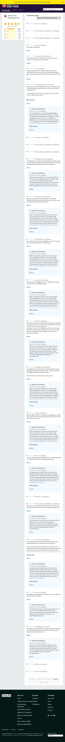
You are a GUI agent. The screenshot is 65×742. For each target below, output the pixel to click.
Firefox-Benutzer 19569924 (43, 503)
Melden (28, 50)
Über (19, 698)
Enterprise (35, 704)
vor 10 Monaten (43, 671)
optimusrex (39, 196)
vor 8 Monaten (55, 151)
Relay (49, 704)
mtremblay (38, 367)
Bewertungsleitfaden (24, 724)
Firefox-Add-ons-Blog (24, 701)
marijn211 (38, 496)
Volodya (38, 137)
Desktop (35, 698)
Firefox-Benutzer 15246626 (43, 144)
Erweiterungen (6, 10)
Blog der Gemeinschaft (24, 715)
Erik (37, 455)
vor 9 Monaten (55, 503)
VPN (49, 701)
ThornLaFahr (39, 239)
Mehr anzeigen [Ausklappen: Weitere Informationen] (30, 99)
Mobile (34, 701)
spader (38, 280)
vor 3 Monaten (43, 23)
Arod (37, 413)
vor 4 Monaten (42, 45)
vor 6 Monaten (45, 137)
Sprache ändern (52, 733)
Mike (37, 321)
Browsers (51, 698)
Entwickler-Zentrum (23, 709)
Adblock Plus (12, 16)
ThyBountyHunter (40, 84)
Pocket (50, 710)
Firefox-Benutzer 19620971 (43, 151)
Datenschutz (5, 729)
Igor (37, 45)
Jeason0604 (39, 56)
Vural (37, 23)
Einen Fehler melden (24, 721)
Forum (19, 718)
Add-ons (20, 695)
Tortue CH (38, 539)
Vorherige (32, 679)
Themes (14, 10)
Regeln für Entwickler (24, 712)
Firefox (41, 2)
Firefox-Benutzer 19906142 (43, 30)
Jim (37, 592)
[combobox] (53, 9)
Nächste (55, 679)
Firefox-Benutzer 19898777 (43, 38)
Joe (37, 671)
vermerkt (15, 733)
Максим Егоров (40, 159)
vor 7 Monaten (42, 175)
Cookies (13, 729)
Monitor (50, 707)
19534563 (38, 626)
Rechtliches (21, 729)
